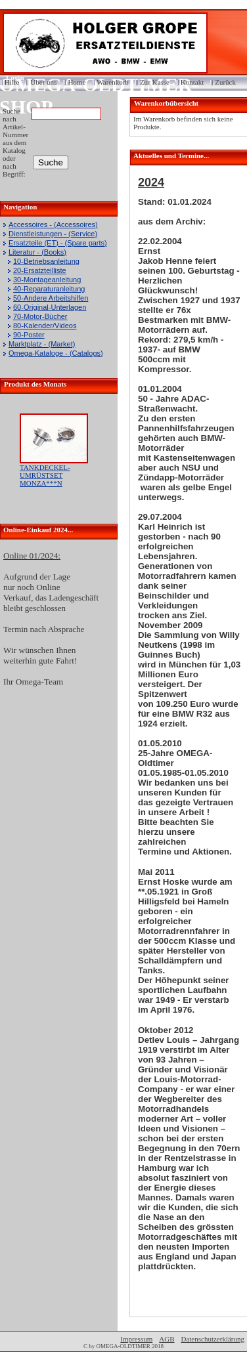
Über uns (43, 82)
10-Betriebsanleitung (46, 261)
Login (11, 77)
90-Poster (29, 335)
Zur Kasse (154, 82)
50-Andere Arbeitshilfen (50, 298)
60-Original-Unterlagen (49, 307)
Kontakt (192, 82)
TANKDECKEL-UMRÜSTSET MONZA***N (45, 475)
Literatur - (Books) (37, 252)
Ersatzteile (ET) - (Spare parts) (58, 243)
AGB (166, 1339)
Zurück (225, 82)
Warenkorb (113, 82)
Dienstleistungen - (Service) (53, 234)
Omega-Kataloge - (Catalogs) (56, 353)
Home (76, 82)
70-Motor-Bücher (40, 316)
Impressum (136, 1339)
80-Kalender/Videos (44, 325)
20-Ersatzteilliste (39, 270)
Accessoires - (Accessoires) (53, 224)
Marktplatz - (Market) (42, 344)
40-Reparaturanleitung (49, 289)
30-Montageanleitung (47, 280)
